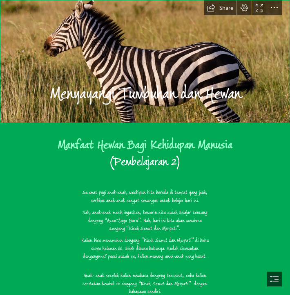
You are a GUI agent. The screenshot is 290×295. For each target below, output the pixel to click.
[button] (220, 7)
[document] (145, 147)
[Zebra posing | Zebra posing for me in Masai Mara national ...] (145, 61)
